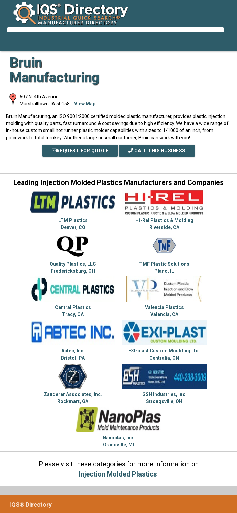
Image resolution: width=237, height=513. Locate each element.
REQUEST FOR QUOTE (80, 150)
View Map (84, 103)
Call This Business (157, 150)
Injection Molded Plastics (118, 474)
